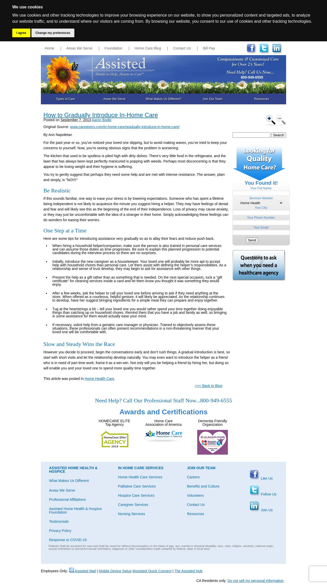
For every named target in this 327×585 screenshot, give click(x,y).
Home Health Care (99, 379)
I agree (21, 33)
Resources (261, 99)
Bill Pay (209, 48)
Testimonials (59, 521)
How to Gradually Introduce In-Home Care (100, 114)
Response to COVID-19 (68, 540)
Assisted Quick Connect (153, 571)
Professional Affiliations (67, 499)
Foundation (113, 48)
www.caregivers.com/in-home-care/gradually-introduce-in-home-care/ (125, 127)
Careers (193, 477)
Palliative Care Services (137, 486)
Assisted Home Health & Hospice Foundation (75, 510)
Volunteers (195, 495)
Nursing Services (131, 514)
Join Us (261, 510)
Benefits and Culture (203, 486)
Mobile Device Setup (115, 571)
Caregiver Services (133, 505)
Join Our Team (213, 99)
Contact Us (182, 48)
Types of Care (65, 99)
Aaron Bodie (101, 120)
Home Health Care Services (140, 477)
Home (49, 48)
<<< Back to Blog (208, 386)
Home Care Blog (148, 48)
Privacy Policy (60, 531)
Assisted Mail (82, 571)
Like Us (261, 478)
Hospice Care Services (136, 495)
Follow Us (263, 494)
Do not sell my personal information (256, 581)
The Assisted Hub (188, 571)
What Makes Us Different (69, 481)
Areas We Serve (79, 48)
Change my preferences (53, 33)
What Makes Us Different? (163, 99)
